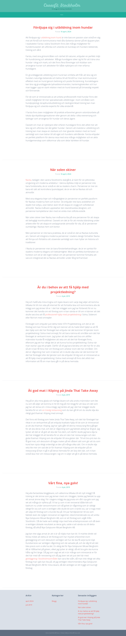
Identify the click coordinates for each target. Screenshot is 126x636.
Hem (61, 15)
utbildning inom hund (51, 37)
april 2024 (29, 601)
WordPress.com (75, 633)
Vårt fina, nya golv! (63, 483)
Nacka (28, 180)
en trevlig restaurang (52, 410)
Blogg (54, 601)
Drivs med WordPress (52, 633)
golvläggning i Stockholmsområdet (41, 558)
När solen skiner (63, 170)
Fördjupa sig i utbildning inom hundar (63, 27)
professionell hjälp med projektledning (63, 314)
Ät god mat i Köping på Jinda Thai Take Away (63, 390)
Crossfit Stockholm (61, 5)
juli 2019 (29, 605)
